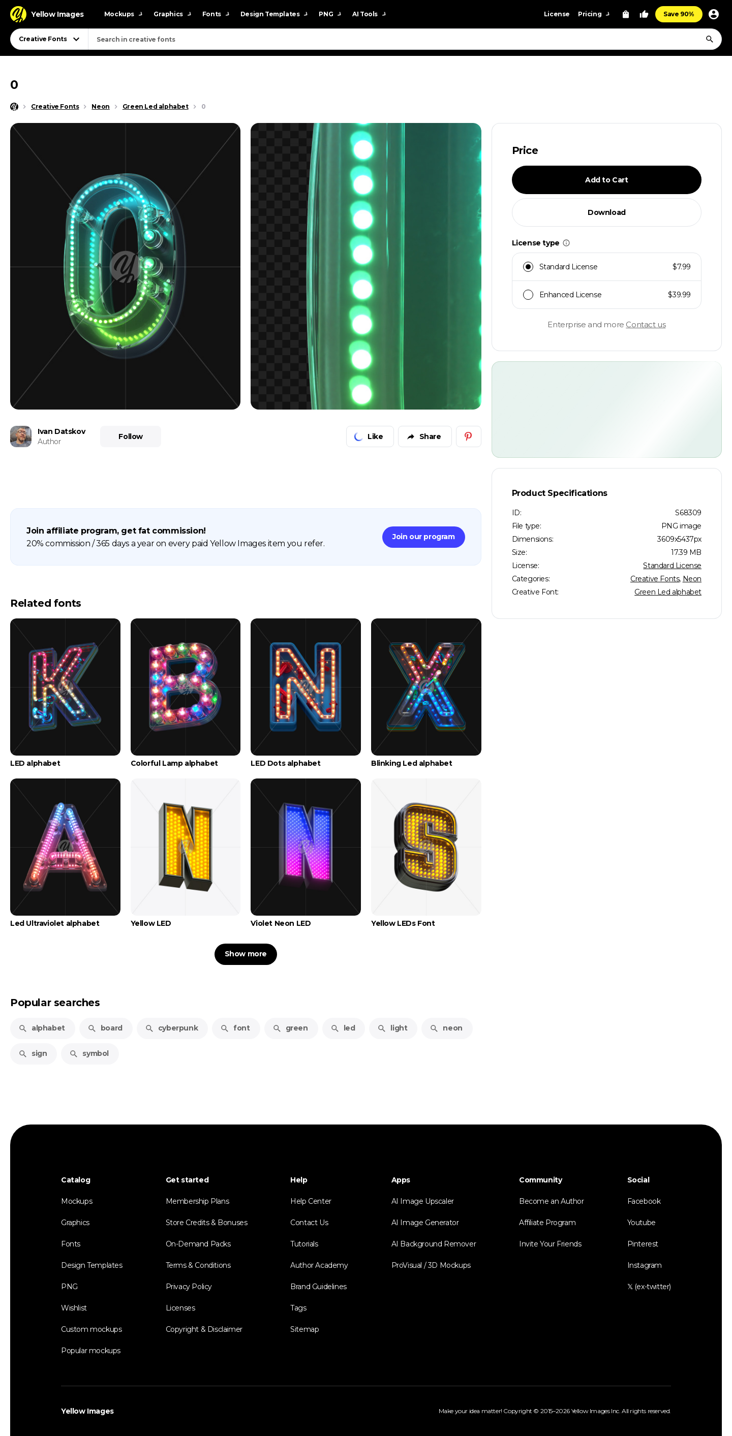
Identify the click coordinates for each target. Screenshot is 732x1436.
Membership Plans (197, 1201)
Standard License (672, 565)
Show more (246, 953)
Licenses (180, 1308)
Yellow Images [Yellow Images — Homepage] (87, 1411)
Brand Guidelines (318, 1286)
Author (49, 441)
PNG (69, 1286)
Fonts (70, 1243)
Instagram (644, 1265)
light (392, 1028)
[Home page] (14, 107)
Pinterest (642, 1243)
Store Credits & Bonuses (207, 1222)
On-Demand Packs (198, 1243)
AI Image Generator (425, 1222)
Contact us (645, 324)
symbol (89, 1053)
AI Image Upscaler (422, 1201)
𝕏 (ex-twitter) (649, 1286)
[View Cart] (626, 14)
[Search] (710, 39)
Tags (298, 1308)
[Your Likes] (644, 14)
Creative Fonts (654, 578)
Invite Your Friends (550, 1243)
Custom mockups (91, 1329)
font (235, 1028)
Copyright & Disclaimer (204, 1329)
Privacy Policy (189, 1286)
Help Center (310, 1201)
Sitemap (304, 1329)
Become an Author (551, 1201)
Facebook (644, 1201)
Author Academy (319, 1265)
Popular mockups (90, 1350)
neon (446, 1028)
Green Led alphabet (668, 592)
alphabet (41, 1028)
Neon (692, 578)
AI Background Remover (433, 1243)
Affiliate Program (547, 1222)
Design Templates (92, 1265)
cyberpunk (171, 1028)
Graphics (75, 1222)
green (290, 1028)
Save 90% (678, 14)
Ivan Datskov (61, 431)
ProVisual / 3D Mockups (431, 1265)
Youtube (641, 1222)
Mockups (76, 1201)
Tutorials (304, 1243)
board (105, 1028)
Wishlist (74, 1308)
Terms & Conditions (198, 1265)
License (557, 14)
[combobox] (404, 39)
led (342, 1028)
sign (32, 1053)
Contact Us (309, 1222)
